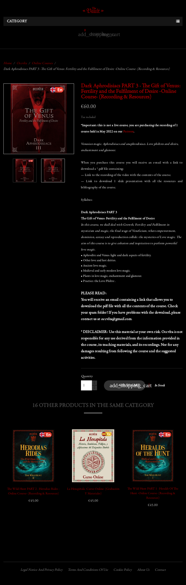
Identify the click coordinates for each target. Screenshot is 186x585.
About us (143, 570)
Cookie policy (122, 570)
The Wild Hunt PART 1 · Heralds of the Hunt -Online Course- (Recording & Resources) (152, 493)
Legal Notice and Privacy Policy (41, 570)
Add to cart (127, 385)
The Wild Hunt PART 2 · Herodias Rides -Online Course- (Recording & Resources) (33, 491)
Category (17, 21)
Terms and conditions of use (88, 570)
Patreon (128, 131)
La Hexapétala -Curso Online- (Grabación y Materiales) (93, 491)
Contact (160, 570)
